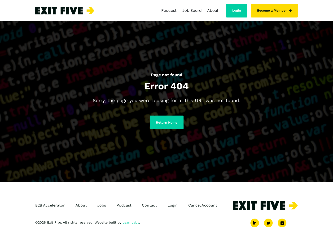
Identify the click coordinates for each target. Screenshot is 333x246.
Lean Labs (131, 223)
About (213, 10)
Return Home (166, 123)
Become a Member (274, 10)
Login (236, 10)
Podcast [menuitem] (124, 206)
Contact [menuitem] (149, 206)
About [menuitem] (81, 206)
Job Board (192, 10)
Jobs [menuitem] (101, 206)
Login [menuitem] (172, 206)
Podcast (169, 10)
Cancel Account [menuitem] (202, 206)
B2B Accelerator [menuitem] (50, 206)
